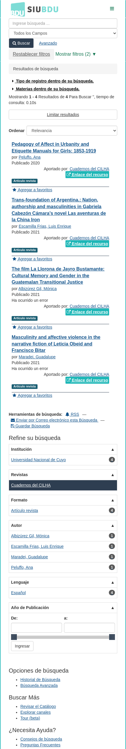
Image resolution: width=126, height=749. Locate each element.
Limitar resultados (63, 114)
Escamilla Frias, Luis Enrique (45, 226)
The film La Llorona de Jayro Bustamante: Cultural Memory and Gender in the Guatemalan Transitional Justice (58, 275)
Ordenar (16, 130)
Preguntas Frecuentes (40, 745)
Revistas (19, 474)
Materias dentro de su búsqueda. (45, 89)
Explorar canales (35, 712)
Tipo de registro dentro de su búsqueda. (52, 81)
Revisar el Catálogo (38, 706)
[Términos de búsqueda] (63, 23)
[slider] (14, 637)
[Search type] (63, 33)
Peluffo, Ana (29, 157)
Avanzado (48, 43)
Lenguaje (20, 582)
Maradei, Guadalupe (37, 357)
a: (66, 618)
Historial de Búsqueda (40, 679)
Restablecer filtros (31, 54)
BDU (16, 9)
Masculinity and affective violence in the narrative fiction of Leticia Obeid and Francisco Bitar (56, 344)
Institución (21, 449)
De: (14, 618)
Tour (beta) (30, 718)
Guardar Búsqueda (30, 426)
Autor (16, 525)
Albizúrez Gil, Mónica (37, 288)
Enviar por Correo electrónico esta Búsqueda (54, 420)
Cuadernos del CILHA (89, 168)
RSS (72, 414)
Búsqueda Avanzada (39, 685)
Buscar (21, 43)
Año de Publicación (30, 607)
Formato (19, 500)
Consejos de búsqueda (41, 739)
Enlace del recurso (87, 174)
